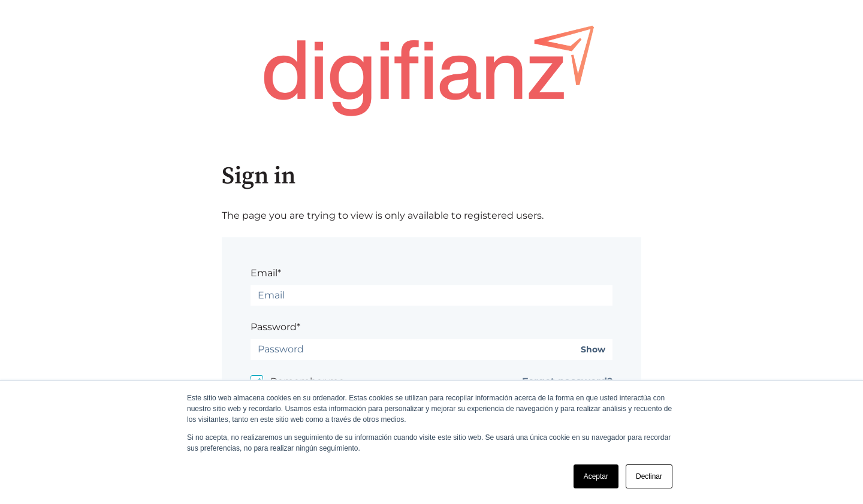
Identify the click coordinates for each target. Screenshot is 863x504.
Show (593, 350)
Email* (266, 273)
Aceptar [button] (596, 476)
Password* (275, 327)
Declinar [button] (649, 476)
